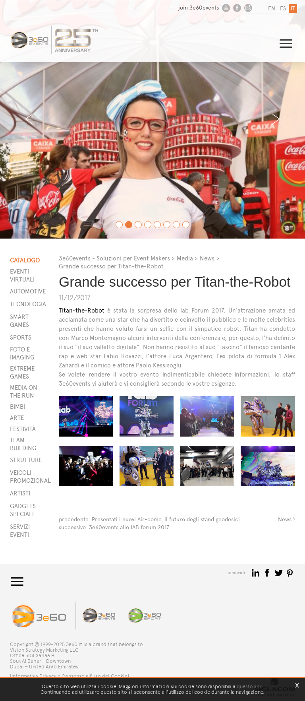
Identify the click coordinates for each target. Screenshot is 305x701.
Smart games (19, 320)
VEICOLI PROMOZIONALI (24, 476)
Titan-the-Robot (81, 310)
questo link (249, 686)
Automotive (24, 291)
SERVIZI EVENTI (20, 530)
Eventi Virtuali (22, 275)
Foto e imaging (22, 353)
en (271, 8)
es (283, 8)
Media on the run (23, 391)
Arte (17, 417)
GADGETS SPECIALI (23, 510)
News (207, 258)
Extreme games (22, 372)
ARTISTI (20, 493)
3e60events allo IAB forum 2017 (129, 527)
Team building (23, 444)
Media (185, 258)
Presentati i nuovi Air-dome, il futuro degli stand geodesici (166, 519)
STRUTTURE (24, 460)
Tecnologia (24, 304)
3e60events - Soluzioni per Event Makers (114, 258)
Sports (20, 337)
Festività (23, 429)
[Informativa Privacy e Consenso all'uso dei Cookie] (69, 676)
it (293, 8)
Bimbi (17, 406)
